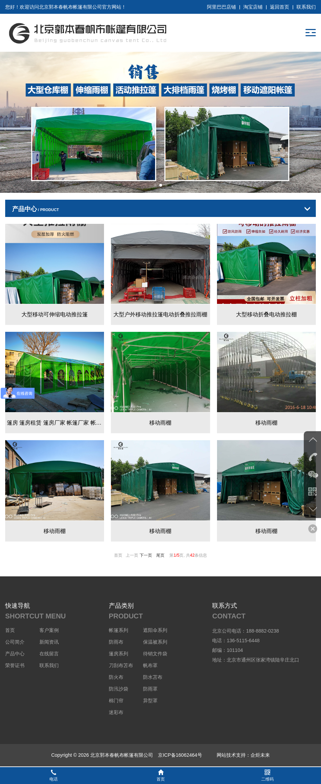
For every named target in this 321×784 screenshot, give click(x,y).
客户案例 (49, 630)
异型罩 (150, 700)
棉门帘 (116, 700)
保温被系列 (155, 642)
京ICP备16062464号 (180, 755)
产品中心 (15, 653)
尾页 (160, 555)
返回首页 (279, 7)
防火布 (116, 677)
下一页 (146, 555)
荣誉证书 (15, 665)
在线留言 (49, 653)
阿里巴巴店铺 (221, 7)
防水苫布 (152, 677)
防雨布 (116, 642)
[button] (155, 185)
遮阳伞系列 (155, 630)
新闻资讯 (49, 642)
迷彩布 (116, 712)
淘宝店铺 (253, 7)
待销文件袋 (155, 653)
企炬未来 (260, 755)
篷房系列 (118, 653)
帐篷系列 (118, 630)
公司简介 (15, 642)
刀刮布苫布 (121, 665)
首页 (10, 630)
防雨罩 (150, 689)
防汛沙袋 (118, 689)
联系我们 (306, 7)
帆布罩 (150, 665)
